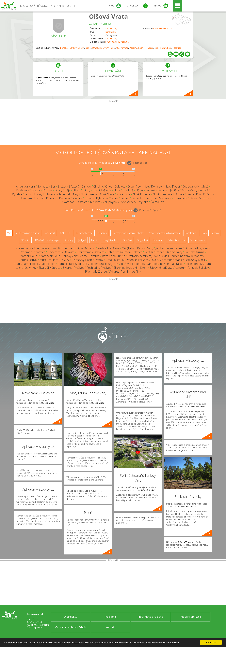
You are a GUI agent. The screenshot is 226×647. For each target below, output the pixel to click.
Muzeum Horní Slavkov (54, 260)
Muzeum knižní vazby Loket (140, 260)
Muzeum (157, 240)
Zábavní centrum (176, 240)
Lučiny (38, 194)
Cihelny (81, 47)
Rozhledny (190, 233)
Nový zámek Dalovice (61, 252)
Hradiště (127, 190)
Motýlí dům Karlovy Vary (137, 248)
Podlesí (39, 198)
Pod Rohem (24, 198)
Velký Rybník (111, 202)
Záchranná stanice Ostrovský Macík (183, 260)
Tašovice (177, 47)
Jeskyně (82, 240)
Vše (9, 233)
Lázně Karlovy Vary (196, 248)
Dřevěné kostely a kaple (47, 240)
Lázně (94, 240)
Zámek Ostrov (28, 260)
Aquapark (50, 233)
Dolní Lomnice (160, 186)
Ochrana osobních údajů (70, 627)
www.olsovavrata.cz (162, 28)
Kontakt (111, 627)
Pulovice (51, 198)
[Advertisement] (113, 123)
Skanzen (102, 233)
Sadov (114, 198)
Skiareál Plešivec (73, 268)
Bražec (62, 186)
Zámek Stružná (195, 252)
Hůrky (112, 47)
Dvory (106, 47)
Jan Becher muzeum (169, 248)
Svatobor (68, 202)
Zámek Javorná (90, 256)
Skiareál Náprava (50, 268)
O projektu (70, 616)
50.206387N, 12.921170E (117, 41)
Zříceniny (25, 240)
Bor (53, 186)
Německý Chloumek (58, 194)
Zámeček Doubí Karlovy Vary (59, 256)
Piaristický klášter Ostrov (87, 260)
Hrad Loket (113, 260)
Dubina (47, 190)
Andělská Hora (25, 186)
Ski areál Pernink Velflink (125, 271)
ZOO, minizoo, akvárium (28, 233)
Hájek (76, 190)
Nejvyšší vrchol (110, 240)
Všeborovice (129, 202)
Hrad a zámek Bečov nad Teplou (34, 264)
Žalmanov (157, 202)
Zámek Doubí (29, 256)
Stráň (193, 198)
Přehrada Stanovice (32, 252)
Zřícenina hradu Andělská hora (36, 248)
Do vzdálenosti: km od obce (102, 162)
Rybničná (102, 198)
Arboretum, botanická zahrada (164, 233)
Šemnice (151, 198)
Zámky (215, 233)
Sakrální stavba (197, 240)
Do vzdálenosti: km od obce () (98, 210)
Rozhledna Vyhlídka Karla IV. (76, 248)
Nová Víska (107, 194)
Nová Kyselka (89, 194)
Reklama (110, 616)
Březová (74, 186)
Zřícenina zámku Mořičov (187, 256)
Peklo (190, 194)
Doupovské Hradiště (195, 186)
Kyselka (17, 194)
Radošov (64, 198)
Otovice (179, 194)
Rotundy (69, 240)
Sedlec (158, 47)
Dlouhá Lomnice (138, 186)
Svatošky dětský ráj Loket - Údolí (148, 256)
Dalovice (120, 186)
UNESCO (65, 233)
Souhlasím (211, 642)
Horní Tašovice (102, 190)
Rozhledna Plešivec (98, 268)
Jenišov (174, 190)
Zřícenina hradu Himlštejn (130, 268)
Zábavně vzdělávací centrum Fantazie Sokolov (179, 268)
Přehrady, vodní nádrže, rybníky (127, 233)
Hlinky (86, 190)
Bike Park (127, 240)
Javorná (151, 190)
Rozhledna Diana (108, 248)
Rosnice (142, 47)
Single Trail (142, 240)
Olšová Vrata (108, 16)
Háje (67, 190)
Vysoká (143, 202)
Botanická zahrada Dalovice (124, 252)
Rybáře (150, 47)
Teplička (95, 202)
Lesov (28, 194)
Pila (198, 194)
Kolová (204, 190)
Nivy (75, 194)
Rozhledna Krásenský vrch (102, 264)
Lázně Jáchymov (26, 268)
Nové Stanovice (162, 194)
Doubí (88, 47)
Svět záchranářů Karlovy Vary (163, 252)
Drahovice (97, 47)
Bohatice (64, 47)
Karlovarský (110, 32)
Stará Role (166, 47)
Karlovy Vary (111, 28)
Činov (108, 186)
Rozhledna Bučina (113, 256)
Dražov (36, 190)
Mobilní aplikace (191, 616)
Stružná (204, 198)
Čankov (73, 47)
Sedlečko (137, 198)
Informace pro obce (150, 616)
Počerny (133, 47)
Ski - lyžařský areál (84, 233)
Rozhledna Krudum (198, 264)
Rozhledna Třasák (171, 264)
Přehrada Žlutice (96, 271)
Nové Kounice (141, 194)
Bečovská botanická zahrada (139, 264)
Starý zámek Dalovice (90, 252)
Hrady (204, 233)
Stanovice (165, 198)
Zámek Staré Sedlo (70, 264)
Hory (117, 190)
